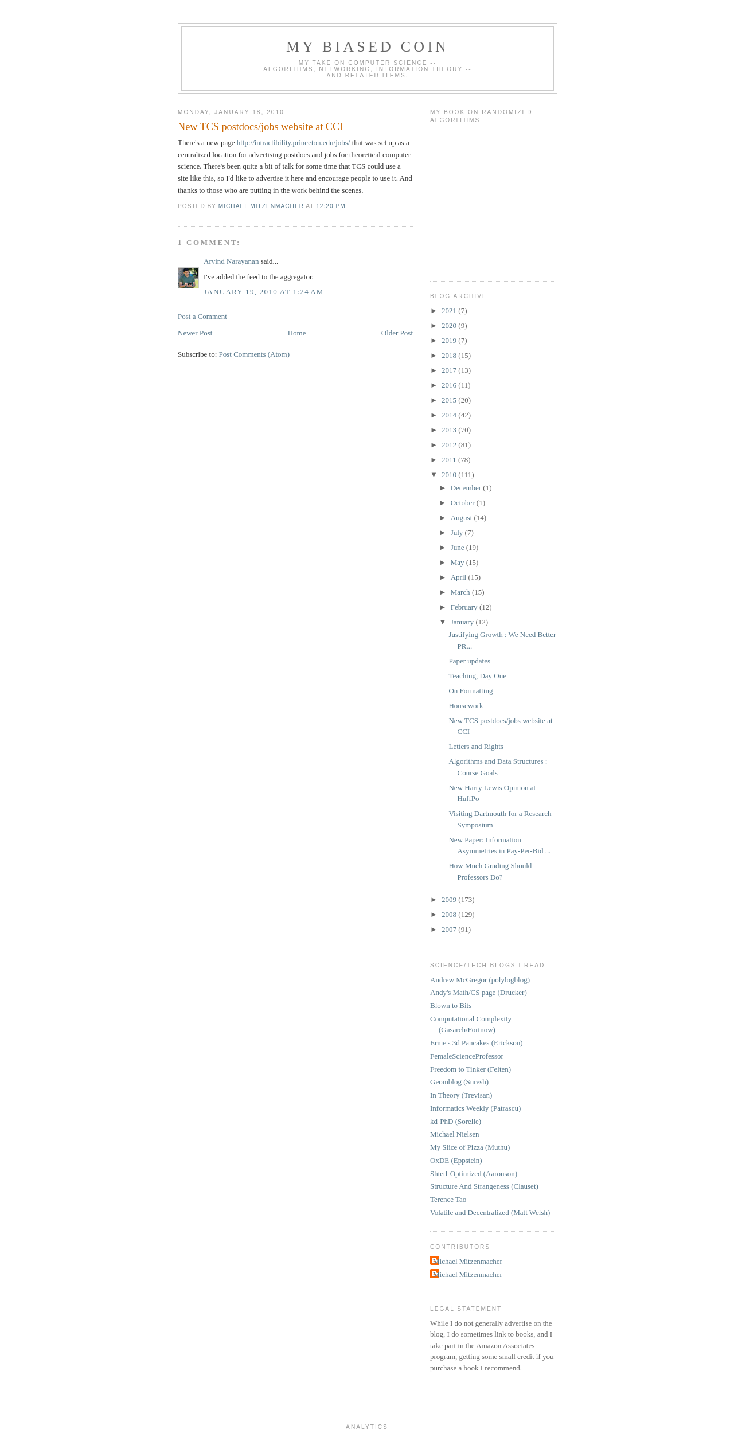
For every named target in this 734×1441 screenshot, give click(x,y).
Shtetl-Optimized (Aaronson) (473, 1173)
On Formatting (470, 690)
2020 (450, 325)
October (464, 502)
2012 (450, 444)
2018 (450, 355)
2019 (450, 340)
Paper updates (469, 661)
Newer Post (195, 333)
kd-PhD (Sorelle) (455, 1121)
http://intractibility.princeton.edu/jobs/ (293, 142)
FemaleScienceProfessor (466, 1056)
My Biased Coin (367, 46)
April (459, 577)
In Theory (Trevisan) (461, 1095)
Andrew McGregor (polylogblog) (480, 979)
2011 (450, 459)
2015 (450, 400)
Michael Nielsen (454, 1134)
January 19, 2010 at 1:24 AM (264, 291)
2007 (450, 929)
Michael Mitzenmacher (467, 1261)
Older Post (397, 333)
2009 (450, 899)
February (465, 607)
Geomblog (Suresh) (459, 1081)
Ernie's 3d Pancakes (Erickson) (476, 1042)
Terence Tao (448, 1199)
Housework (465, 705)
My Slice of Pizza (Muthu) (470, 1147)
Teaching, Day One (477, 675)
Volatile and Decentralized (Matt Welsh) (490, 1212)
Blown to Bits (450, 1005)
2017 (450, 370)
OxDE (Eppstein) (456, 1160)
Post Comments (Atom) (254, 354)
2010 (450, 474)
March (461, 592)
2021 (450, 310)
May (458, 562)
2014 (450, 415)
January (463, 622)
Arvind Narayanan (231, 261)
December (467, 487)
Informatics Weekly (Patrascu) (475, 1108)
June (458, 547)
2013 (450, 429)
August (462, 517)
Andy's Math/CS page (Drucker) (478, 992)
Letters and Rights (475, 746)
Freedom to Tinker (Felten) (470, 1069)
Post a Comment (202, 316)
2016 (450, 385)
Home (297, 333)
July (458, 532)
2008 (450, 914)
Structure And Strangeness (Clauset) (484, 1186)
